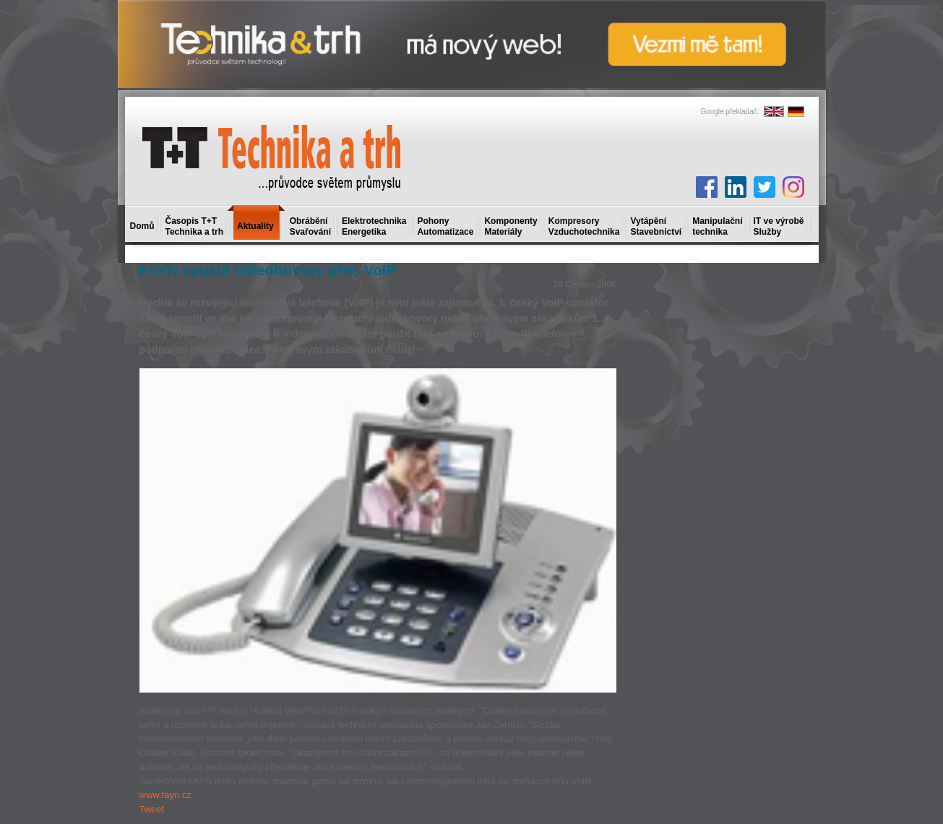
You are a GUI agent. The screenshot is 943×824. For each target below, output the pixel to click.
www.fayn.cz (165, 794)
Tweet (152, 809)
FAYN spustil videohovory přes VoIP (268, 269)
